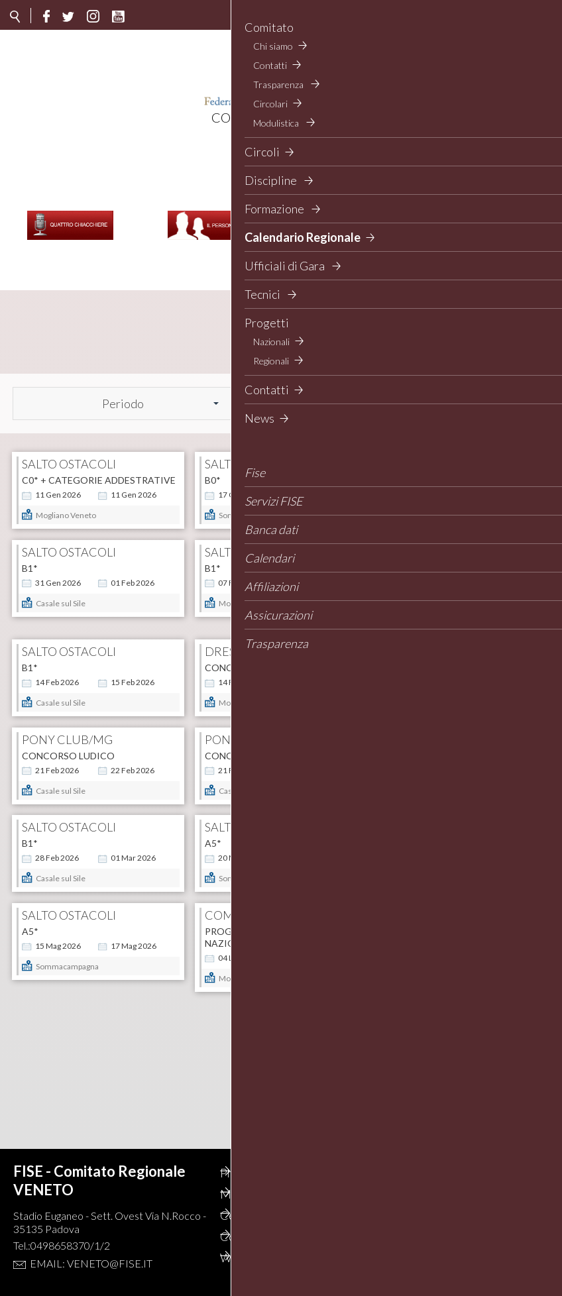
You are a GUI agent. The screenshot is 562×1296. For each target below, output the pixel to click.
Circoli (364, 1215)
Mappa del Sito (275, 1194)
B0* (213, 444)
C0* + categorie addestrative (99, 444)
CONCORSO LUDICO (68, 743)
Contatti (259, 1236)
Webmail (260, 1257)
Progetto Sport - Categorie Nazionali (279, 949)
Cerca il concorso (281, 1215)
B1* (30, 544)
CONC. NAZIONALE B (251, 643)
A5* (213, 843)
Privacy (366, 1194)
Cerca (508, 367)
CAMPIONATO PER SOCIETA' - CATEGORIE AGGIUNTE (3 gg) (455, 550)
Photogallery (270, 1172)
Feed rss (368, 1236)
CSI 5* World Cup (64, 1043)
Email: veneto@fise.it (91, 1263)
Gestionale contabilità (375, 1264)
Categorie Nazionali (442, 943)
